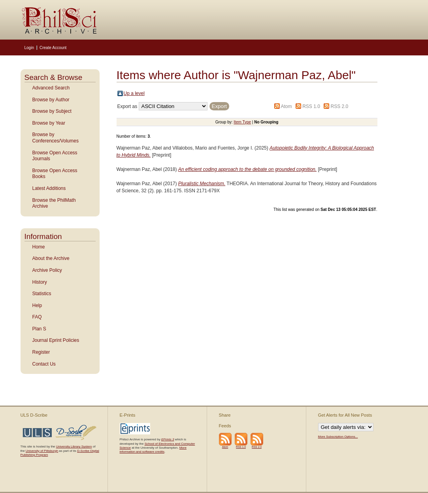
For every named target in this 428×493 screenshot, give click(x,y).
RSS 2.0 (340, 106)
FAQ (37, 317)
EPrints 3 (167, 439)
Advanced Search (51, 88)
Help (37, 305)
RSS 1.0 (311, 106)
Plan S (39, 329)
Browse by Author (51, 99)
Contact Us (44, 364)
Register (41, 352)
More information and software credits (153, 449)
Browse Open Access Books (54, 174)
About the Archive (51, 258)
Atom (286, 106)
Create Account (53, 48)
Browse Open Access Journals (54, 156)
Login (29, 48)
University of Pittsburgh (42, 451)
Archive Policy (47, 270)
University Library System (74, 446)
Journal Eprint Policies (55, 340)
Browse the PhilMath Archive (54, 203)
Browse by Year (48, 123)
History (39, 282)
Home (38, 247)
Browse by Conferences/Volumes (55, 138)
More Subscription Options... (338, 436)
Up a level (134, 93)
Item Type (242, 122)
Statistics (41, 293)
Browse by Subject (52, 111)
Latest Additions (49, 188)
